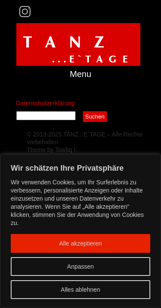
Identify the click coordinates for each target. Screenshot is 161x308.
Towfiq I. (66, 149)
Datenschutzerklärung (45, 103)
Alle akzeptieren (80, 243)
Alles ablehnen (80, 289)
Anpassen (80, 266)
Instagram (24, 12)
